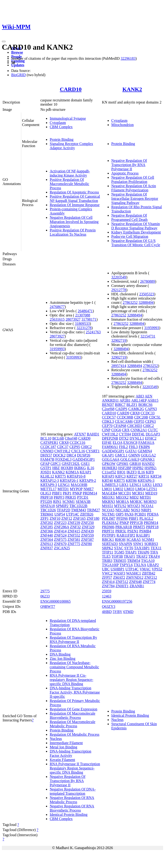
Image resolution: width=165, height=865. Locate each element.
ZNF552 (73, 535)
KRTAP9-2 (87, 481)
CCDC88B (125, 417)
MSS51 (107, 506)
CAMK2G (136, 409)
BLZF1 (131, 405)
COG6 (116, 430)
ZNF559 (87, 535)
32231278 (84, 328)
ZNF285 (46, 527)
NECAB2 (122, 510)
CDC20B (141, 417)
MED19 (151, 493)
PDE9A (152, 514)
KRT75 (60, 476)
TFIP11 (107, 552)
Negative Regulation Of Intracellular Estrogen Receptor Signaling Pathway (134, 198)
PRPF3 (59, 497)
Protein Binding (62, 139)
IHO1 (121, 472)
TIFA (154, 552)
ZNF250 (87, 523)
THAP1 (131, 552)
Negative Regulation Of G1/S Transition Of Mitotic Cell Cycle (135, 243)
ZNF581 (73, 540)
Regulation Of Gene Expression (73, 709)
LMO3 (129, 489)
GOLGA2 (148, 455)
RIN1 (57, 502)
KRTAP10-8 (76, 476)
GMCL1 (121, 455)
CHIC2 (86, 447)
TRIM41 (46, 514)
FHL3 (133, 447)
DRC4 (71, 455)
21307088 (82, 315)
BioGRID (18, 75)
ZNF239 (73, 523)
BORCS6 (145, 405)
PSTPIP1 (109, 535)
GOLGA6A (110, 459)
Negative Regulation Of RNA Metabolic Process (72, 800)
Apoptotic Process (125, 173)
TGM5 (119, 552)
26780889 (147, 281)
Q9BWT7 (47, 607)
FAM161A (146, 443)
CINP (106, 430)
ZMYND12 (135, 577)
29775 (45, 591)
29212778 (118, 290)
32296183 (128, 58)
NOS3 (135, 510)
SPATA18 (47, 506)
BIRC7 (120, 405)
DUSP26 (83, 455)
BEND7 (108, 405)
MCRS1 (138, 493)
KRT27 (131, 476)
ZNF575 (60, 540)
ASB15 (152, 400)
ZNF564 (46, 540)
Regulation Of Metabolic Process (74, 734)
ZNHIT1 (122, 586)
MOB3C (136, 502)
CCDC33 (148, 413)
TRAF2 (141, 556)
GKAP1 (108, 455)
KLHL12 (47, 476)
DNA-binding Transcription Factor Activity (70, 753)
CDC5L (155, 417)
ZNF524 (60, 535)
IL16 (90, 468)
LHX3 (157, 485)
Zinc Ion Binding (62, 659)
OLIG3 (45, 493)
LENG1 (64, 485)
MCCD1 (124, 493)
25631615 (57, 319)
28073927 (73, 319)
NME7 (89, 489)
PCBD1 (140, 514)
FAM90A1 (110, 447)
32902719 (118, 340)
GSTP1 (45, 468)
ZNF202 (46, 523)
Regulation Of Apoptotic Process (74, 192)
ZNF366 (46, 531)
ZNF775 (73, 544)
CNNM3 (46, 451)
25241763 (93, 332)
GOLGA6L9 (129, 459)
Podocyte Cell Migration (129, 236)
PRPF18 (46, 497)
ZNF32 (75, 527)
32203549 (118, 277)
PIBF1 (57, 493)
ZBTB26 (86, 514)
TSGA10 (147, 561)
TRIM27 (93, 510)
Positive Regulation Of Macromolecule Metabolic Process (69, 184)
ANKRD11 (110, 400)
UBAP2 (153, 565)
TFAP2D (63, 510)
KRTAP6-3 (146, 481)
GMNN (134, 455)
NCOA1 (147, 506)
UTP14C (72, 514)
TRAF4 (154, 556)
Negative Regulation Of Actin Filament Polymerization (133, 188)
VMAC (145, 569)
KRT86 (131, 481)
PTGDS (46, 502)
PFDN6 (122, 518)
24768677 (57, 307)
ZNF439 (87, 531)
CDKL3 (108, 421)
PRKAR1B (123, 527)
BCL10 (45, 438)
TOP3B (117, 556)
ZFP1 (44, 518)
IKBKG (80, 468)
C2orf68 (108, 409)
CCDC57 (109, 417)
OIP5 (120, 514)
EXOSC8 (130, 443)
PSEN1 (132, 531)
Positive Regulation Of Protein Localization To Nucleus (73, 232)
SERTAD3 (110, 544)
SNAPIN (125, 544)
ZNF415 (73, 531)
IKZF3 (131, 472)
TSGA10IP (110, 565)
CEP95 (74, 447)
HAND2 (148, 464)
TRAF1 (129, 556)
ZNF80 (86, 544)
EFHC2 (150, 438)
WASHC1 (133, 573)
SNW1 (138, 544)
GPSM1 (122, 464)
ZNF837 (46, 548)
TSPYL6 (126, 565)
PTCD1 (82, 497)
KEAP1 (85, 472)
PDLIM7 (109, 518)
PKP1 (67, 493)
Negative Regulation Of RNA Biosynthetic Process (72, 808)
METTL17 (48, 489)
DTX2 (124, 438)
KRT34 (155, 476)
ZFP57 (107, 577)
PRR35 (70, 497)
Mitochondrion (122, 125)
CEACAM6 (124, 421)
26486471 (85, 311)
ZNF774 (149, 582)
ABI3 (140, 396)
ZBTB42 (148, 573)
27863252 (130, 302)
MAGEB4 (109, 493)
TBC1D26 (48, 510)
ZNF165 (79, 518)
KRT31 (143, 476)
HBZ (56, 468)
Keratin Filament (62, 760)
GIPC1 (55, 464)
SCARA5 (133, 540)
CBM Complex (61, 127)
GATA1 (131, 451)
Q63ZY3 (108, 607)
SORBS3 (151, 544)
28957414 (118, 366)
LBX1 (124, 485)
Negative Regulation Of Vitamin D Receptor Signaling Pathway (135, 226)
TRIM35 (119, 561)
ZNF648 (135, 582)
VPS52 (157, 569)
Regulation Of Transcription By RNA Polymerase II (73, 639)
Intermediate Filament (66, 743)
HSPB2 (138, 468)
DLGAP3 (153, 434)
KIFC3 (120, 476)
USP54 (59, 514)
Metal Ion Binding (63, 747)
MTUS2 (120, 506)
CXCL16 (78, 451)
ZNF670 (60, 544)
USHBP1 (118, 569)
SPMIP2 (62, 506)
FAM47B (47, 459)
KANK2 (132, 89)
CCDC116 (77, 443)
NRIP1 (146, 510)
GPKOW (109, 464)
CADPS (121, 409)
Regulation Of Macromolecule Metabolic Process (72, 724)
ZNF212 (150, 577)
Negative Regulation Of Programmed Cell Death (129, 217)
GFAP (44, 464)
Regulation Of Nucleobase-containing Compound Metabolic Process (74, 667)
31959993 (57, 349)
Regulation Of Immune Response (75, 205)
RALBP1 (143, 535)
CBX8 (64, 443)
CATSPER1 (49, 443)
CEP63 (150, 421)
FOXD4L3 (63, 459)
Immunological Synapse (68, 118)
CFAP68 (119, 426)
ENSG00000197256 (117, 601)
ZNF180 (93, 518)
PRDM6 (108, 527)
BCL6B (58, 438)
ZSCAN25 (62, 548)
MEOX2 (122, 497)
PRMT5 (139, 527)
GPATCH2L (71, 464)
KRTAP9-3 (48, 485)
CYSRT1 (93, 451)
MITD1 (63, 489)
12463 (106, 596)
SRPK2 (107, 548)
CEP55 (139, 421)
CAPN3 (151, 409)
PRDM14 (90, 493)
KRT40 (107, 481)
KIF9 (150, 472)
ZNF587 (87, 540)
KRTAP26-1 (69, 481)
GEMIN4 (145, 451)
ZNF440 (46, 535)
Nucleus (56, 739)
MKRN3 (108, 502)
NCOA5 (108, 510)
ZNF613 (46, 544)
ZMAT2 (119, 577)
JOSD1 (45, 472)
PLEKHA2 (110, 523)
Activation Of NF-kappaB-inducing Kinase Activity (70, 173)
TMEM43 (78, 510)
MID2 (134, 497)
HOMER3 (109, 468)
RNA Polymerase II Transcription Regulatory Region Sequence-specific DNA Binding (75, 768)
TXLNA (140, 565)
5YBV (118, 612)
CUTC (153, 430)
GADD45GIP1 (83, 459)
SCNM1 (68, 502)
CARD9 (84, 438)
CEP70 (107, 426)
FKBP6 (144, 447)
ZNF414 (60, 531)
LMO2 (118, 489)
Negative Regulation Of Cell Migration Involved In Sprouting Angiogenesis (74, 221)
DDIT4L (138, 434)
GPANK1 (147, 459)
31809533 (82, 324)
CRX (126, 430)
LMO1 (107, 489)
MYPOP (76, 489)
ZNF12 (66, 518)
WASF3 (119, 573)
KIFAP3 (108, 476)
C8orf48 (71, 438)
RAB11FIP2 (126, 535)
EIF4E (107, 443)
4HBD (107, 612)
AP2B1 (124, 400)
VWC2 (107, 573)
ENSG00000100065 (55, 601)
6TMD (128, 612)
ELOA (118, 443)
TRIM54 (133, 561)
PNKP (77, 493)
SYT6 (128, 548)
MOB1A (122, 502)
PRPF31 (108, 531)
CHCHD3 (134, 426)
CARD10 (70, 89)
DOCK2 (59, 455)
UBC (106, 569)
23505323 (146, 294)
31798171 (88, 319)
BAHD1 (93, 434)
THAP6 (143, 552)
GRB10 (135, 464)
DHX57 (46, 455)
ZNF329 (88, 527)
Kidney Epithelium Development (136, 232)
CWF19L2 (62, 451)
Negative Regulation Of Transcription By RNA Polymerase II (129, 165)
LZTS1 (151, 489)
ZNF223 (60, 523)
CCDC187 (48, 447)
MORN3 (150, 502)
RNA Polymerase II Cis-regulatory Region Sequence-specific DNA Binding (71, 679)
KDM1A (72, 472)
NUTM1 (108, 514)
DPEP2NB (110, 438)
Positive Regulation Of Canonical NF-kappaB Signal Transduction (75, 198)
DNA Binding (60, 654)
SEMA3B (83, 502)
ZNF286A (61, 527)
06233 (45, 596)
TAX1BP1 (142, 548)
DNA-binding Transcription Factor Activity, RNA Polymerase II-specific (75, 692)
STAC (118, 548)
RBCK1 (108, 540)
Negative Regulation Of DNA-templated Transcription (73, 791)
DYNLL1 (137, 438)
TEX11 (156, 548)
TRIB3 (107, 561)
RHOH (120, 540)
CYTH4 (125, 434)
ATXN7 (80, 434)
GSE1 (85, 464)
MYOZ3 (133, 506)
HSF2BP (124, 468)
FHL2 (123, 447)
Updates (17, 65)
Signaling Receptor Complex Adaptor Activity (71, 146)
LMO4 (140, 489)
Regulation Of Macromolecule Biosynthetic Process (72, 715)
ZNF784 (108, 586)
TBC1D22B (78, 506)
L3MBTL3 (110, 485)
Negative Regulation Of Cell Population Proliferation (132, 179)
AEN (148, 396)
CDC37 (62, 447)
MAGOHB (79, 485)
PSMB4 (145, 531)
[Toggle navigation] (4, 41)
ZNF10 (54, 518)
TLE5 (106, 556)
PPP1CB (136, 523)
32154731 (147, 336)
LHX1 (147, 485)
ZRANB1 (137, 586)
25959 (106, 591)
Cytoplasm (58, 123)
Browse (17, 52)
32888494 (146, 302)
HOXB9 (67, 468)
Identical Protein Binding (69, 815)
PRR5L (120, 531)
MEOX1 (108, 497)
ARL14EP (139, 400)
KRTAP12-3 (49, 481)
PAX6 (129, 514)
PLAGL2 (146, 518)
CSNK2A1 (138, 430)
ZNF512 (122, 582)
